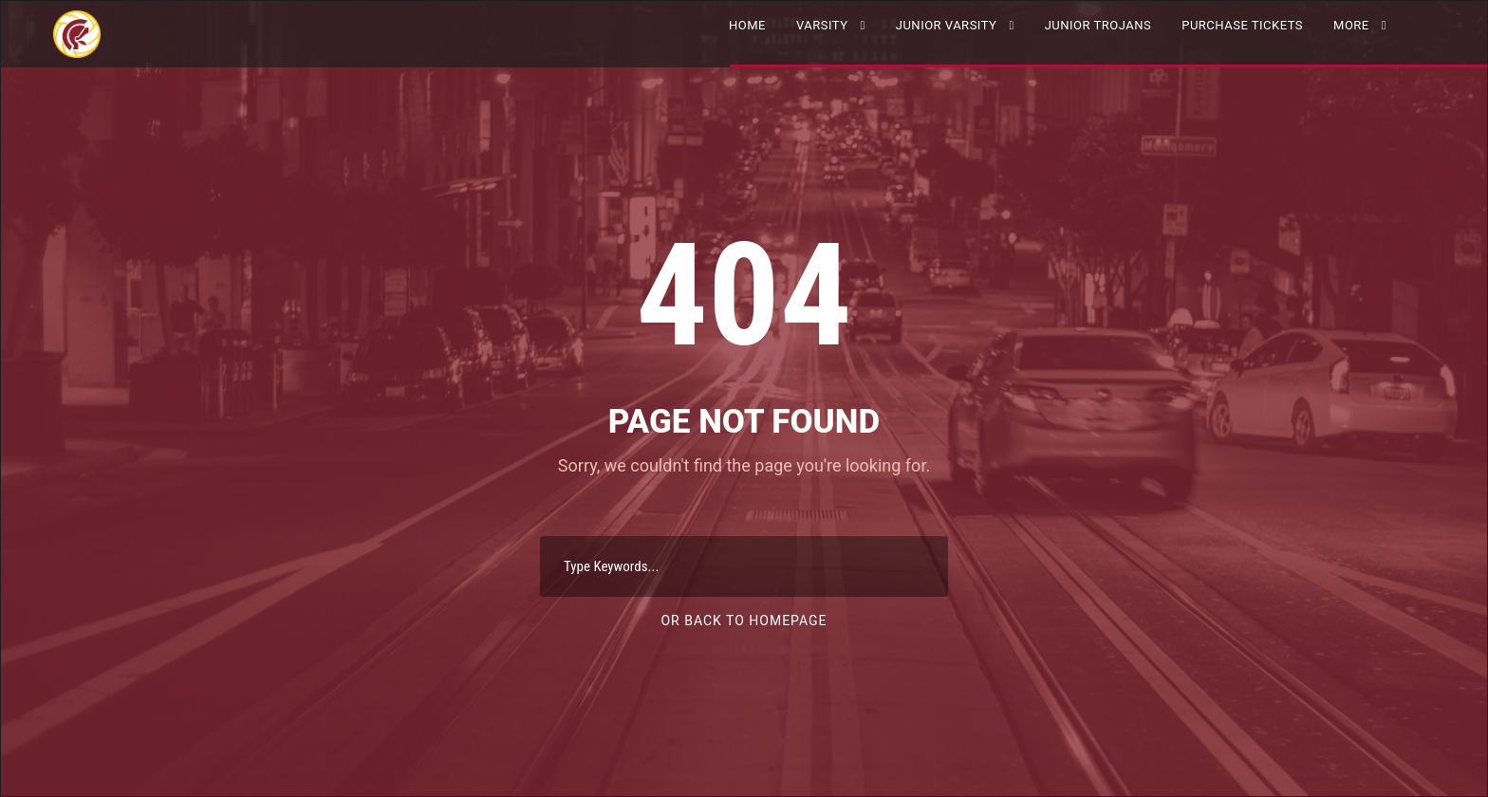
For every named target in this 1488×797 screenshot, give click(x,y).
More (1351, 25)
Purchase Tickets (1242, 25)
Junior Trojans (1098, 25)
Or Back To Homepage (743, 620)
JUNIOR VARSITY (946, 25)
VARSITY (822, 25)
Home (747, 25)
